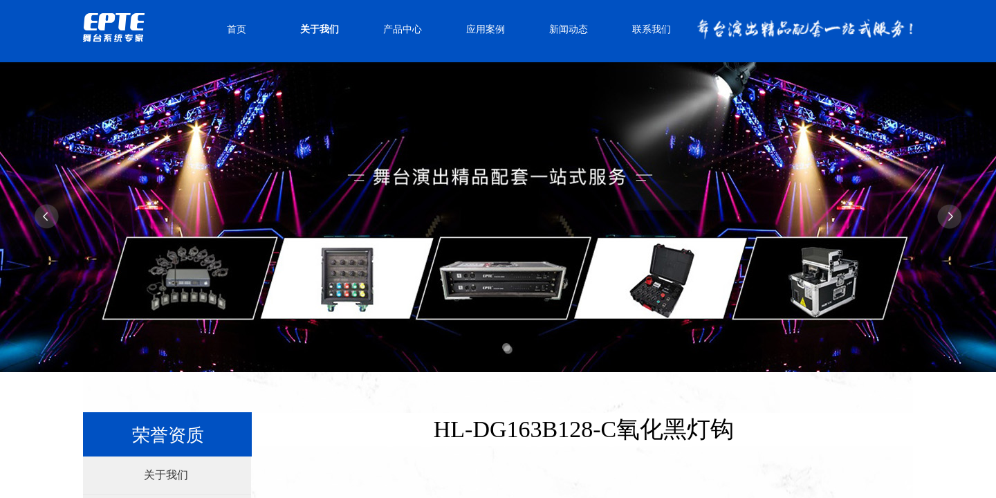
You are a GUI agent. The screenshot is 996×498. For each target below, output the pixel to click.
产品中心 (402, 29)
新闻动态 (568, 29)
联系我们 (651, 29)
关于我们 (319, 29)
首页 (236, 29)
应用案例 (485, 29)
